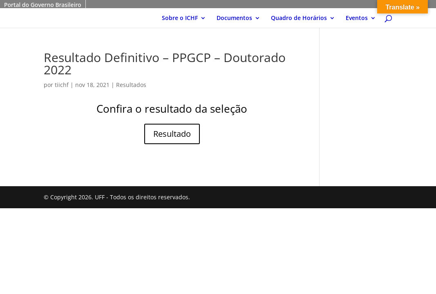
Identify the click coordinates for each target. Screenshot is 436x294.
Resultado (172, 133)
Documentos (234, 18)
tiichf (62, 85)
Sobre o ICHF (180, 18)
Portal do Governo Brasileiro (42, 5)
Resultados (131, 85)
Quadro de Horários (299, 18)
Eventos (357, 18)
